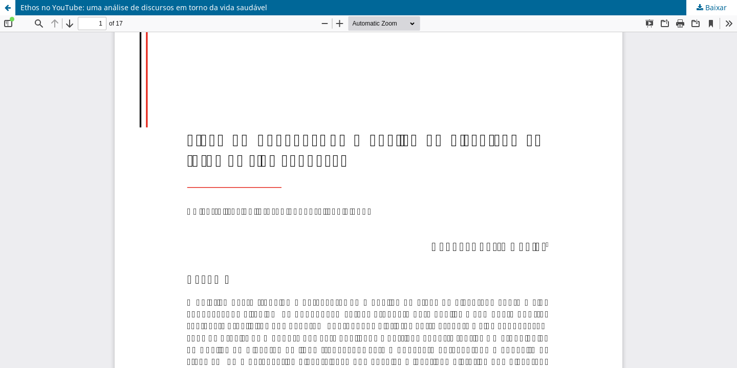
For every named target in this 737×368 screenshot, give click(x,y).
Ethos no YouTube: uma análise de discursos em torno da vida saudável (143, 7)
